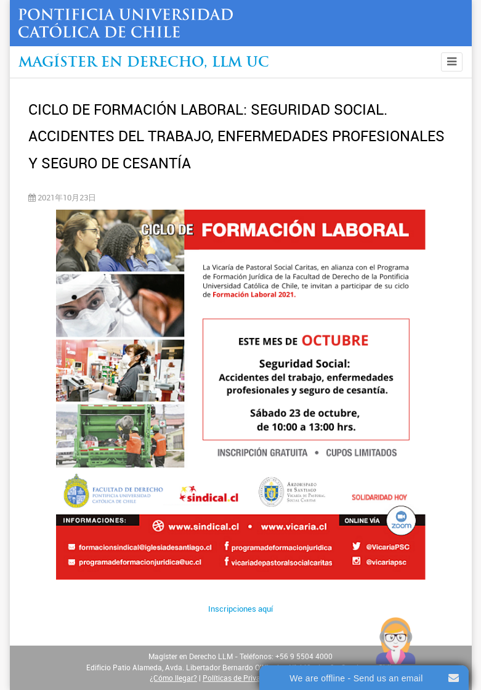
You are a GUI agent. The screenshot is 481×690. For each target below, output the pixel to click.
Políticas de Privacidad (241, 678)
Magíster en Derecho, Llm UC (143, 63)
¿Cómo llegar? (173, 678)
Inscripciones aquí (240, 609)
